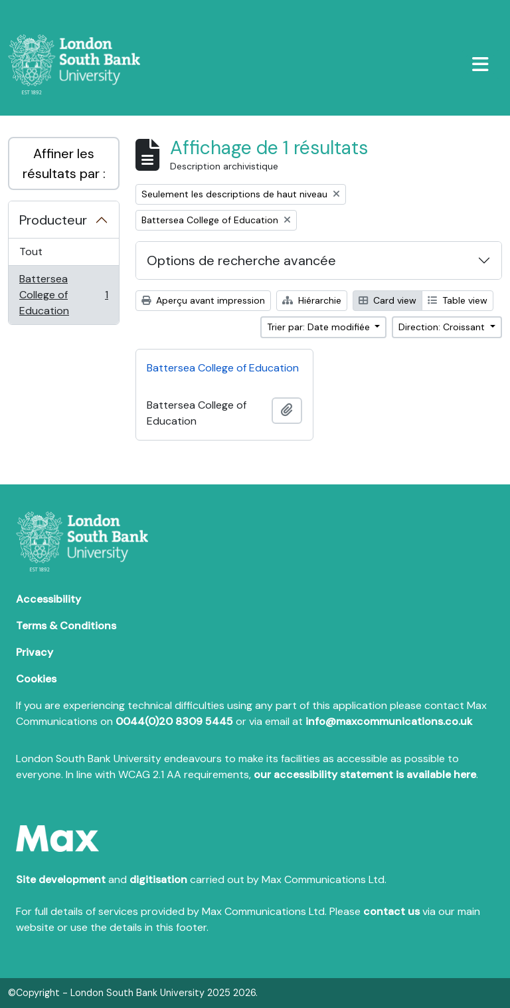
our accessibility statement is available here (365, 774)
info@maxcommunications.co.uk (388, 721)
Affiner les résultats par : (64, 163)
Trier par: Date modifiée (320, 327)
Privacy (34, 652)
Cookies (36, 679)
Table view (457, 300)
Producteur (53, 220)
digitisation (158, 879)
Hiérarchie (311, 300)
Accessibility (48, 599)
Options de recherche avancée (241, 260)
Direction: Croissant (442, 327)
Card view (387, 300)
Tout (30, 251)
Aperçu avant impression (203, 300)
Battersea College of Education (63, 295)
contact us (391, 911)
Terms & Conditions (66, 626)
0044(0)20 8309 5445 (174, 721)
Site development (61, 879)
